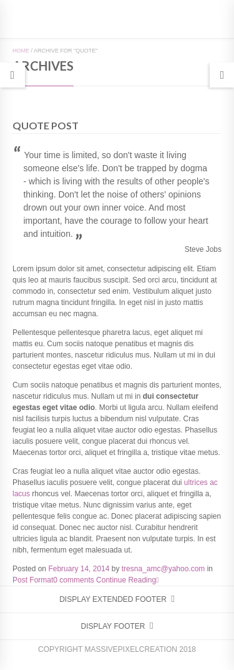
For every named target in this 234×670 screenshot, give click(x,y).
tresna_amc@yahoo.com (163, 568)
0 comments (73, 580)
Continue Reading (127, 580)
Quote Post (45, 125)
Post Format (32, 580)
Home (20, 51)
